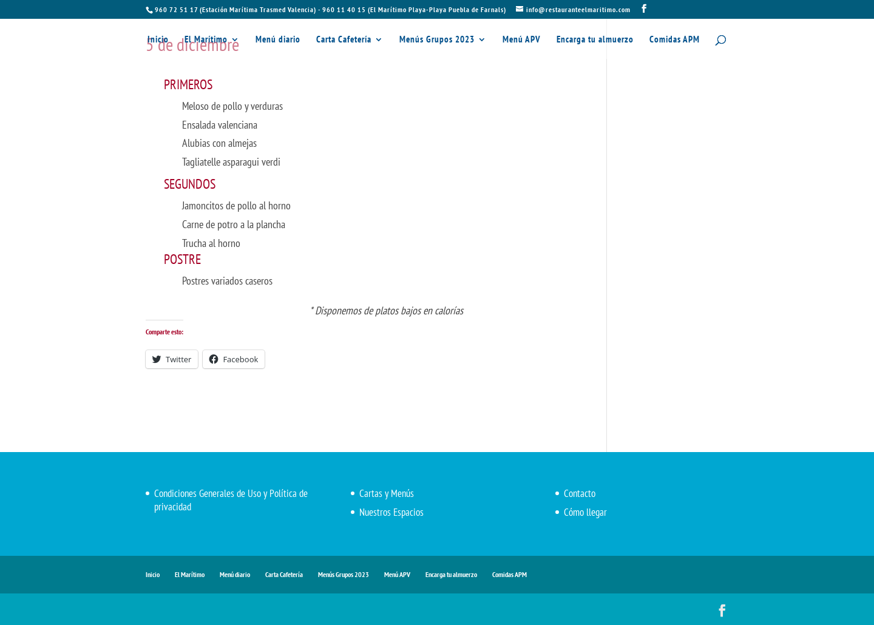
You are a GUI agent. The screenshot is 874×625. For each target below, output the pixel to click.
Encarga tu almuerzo (595, 40)
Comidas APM (674, 40)
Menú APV (522, 40)
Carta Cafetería (343, 40)
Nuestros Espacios (391, 512)
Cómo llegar (585, 512)
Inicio (158, 40)
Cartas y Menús (386, 493)
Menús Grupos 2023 (437, 40)
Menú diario (278, 40)
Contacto (579, 493)
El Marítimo (206, 40)
